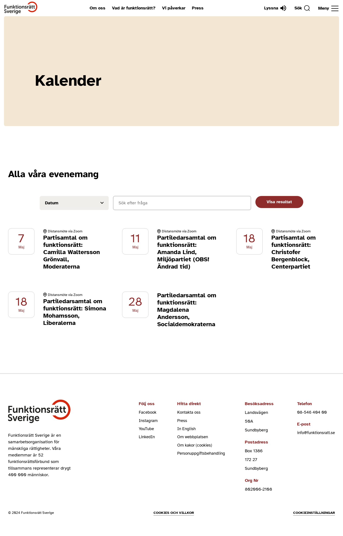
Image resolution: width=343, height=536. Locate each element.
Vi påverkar (172, 8)
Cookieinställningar (314, 513)
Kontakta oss (187, 412)
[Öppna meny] (328, 8)
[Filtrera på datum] (73, 203)
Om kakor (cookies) (194, 447)
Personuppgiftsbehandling (200, 456)
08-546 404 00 (310, 412)
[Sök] (301, 8)
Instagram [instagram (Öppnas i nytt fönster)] (146, 421)
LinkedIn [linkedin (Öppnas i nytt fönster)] (144, 439)
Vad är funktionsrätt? (132, 8)
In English (185, 430)
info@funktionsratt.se (314, 433)
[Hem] (21, 8)
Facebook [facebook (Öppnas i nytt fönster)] (145, 412)
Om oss (96, 8)
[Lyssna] (273, 8)
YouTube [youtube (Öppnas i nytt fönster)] (144, 430)
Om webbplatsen (191, 439)
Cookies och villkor (173, 513)
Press (196, 8)
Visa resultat (277, 202)
